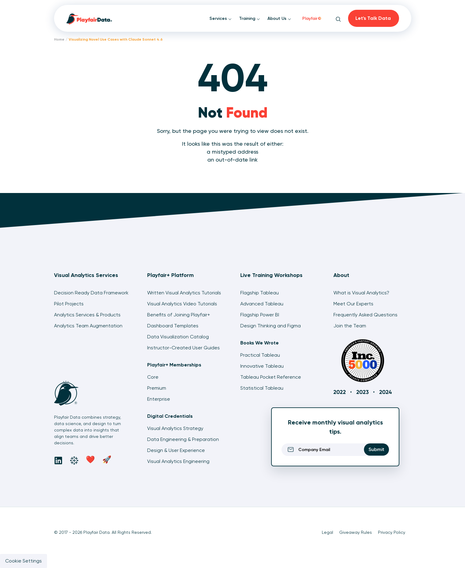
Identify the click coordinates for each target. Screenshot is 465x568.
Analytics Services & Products (87, 315)
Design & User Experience (176, 450)
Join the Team (349, 326)
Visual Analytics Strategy (175, 428)
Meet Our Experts (353, 304)
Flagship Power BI (259, 315)
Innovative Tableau (262, 366)
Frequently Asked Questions (365, 315)
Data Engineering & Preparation (183, 439)
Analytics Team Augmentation (88, 326)
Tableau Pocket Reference (270, 377)
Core (152, 377)
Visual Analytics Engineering (178, 461)
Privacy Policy (391, 532)
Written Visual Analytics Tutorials (184, 293)
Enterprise (158, 399)
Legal (327, 532)
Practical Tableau (260, 355)
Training (249, 18)
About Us (279, 18)
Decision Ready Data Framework (91, 293)
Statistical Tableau (261, 388)
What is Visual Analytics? (361, 293)
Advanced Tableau (261, 304)
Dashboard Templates (172, 326)
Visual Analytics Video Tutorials (182, 304)
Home (59, 39)
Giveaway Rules (355, 532)
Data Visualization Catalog (178, 337)
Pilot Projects (69, 304)
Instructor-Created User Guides (183, 348)
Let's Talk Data (373, 18)
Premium (156, 388)
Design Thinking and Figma (270, 326)
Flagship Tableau (259, 293)
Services (220, 18)
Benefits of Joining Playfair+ (178, 315)
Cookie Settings (23, 561)
